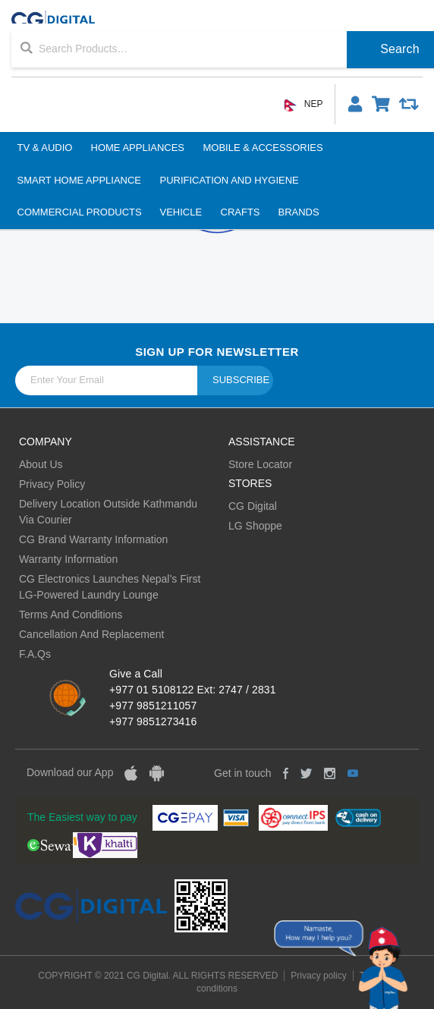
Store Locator (260, 464)
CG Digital (252, 506)
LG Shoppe (255, 526)
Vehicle (181, 212)
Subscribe (240, 379)
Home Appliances (137, 147)
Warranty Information (68, 559)
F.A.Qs (35, 654)
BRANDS (298, 212)
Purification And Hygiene (228, 180)
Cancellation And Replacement (91, 634)
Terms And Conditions (70, 614)
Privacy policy (318, 975)
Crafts (239, 212)
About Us (41, 464)
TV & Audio (45, 147)
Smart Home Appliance (79, 180)
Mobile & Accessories (262, 147)
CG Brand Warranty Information (93, 539)
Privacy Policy (52, 484)
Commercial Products (79, 212)
